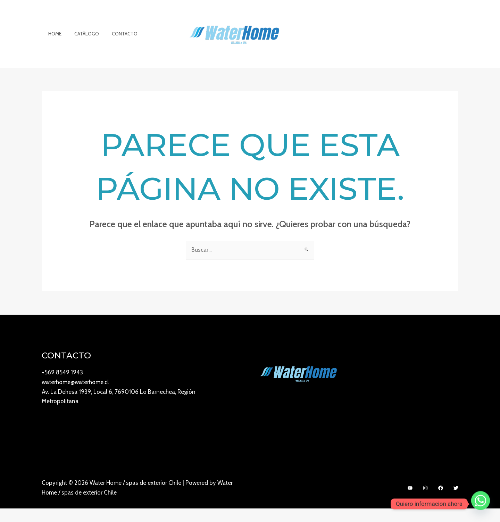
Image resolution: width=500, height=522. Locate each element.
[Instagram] (425, 501)
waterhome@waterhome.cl (75, 395)
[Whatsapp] (480, 504)
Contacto (117, 41)
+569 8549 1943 (62, 386)
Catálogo (81, 41)
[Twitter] (455, 501)
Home (53, 41)
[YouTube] (410, 501)
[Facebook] (440, 501)
